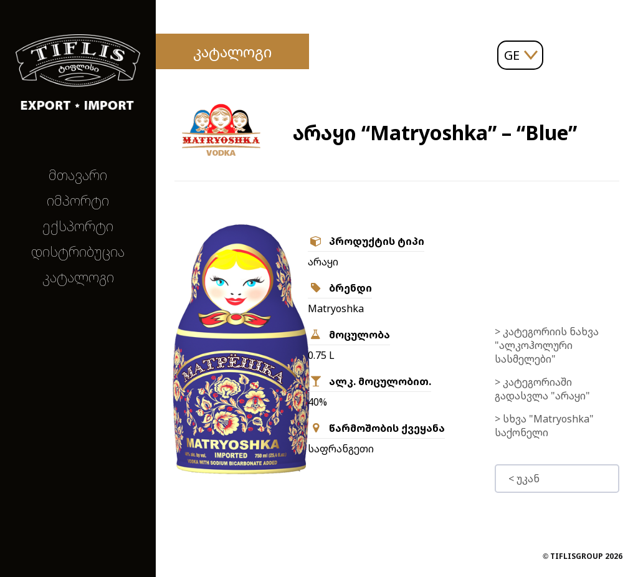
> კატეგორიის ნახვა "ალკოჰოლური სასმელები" (547, 345)
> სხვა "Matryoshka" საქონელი (544, 425)
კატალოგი (78, 277)
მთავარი (78, 175)
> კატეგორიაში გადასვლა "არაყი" (542, 389)
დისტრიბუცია (78, 251)
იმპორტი (78, 200)
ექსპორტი (77, 226)
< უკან (524, 478)
